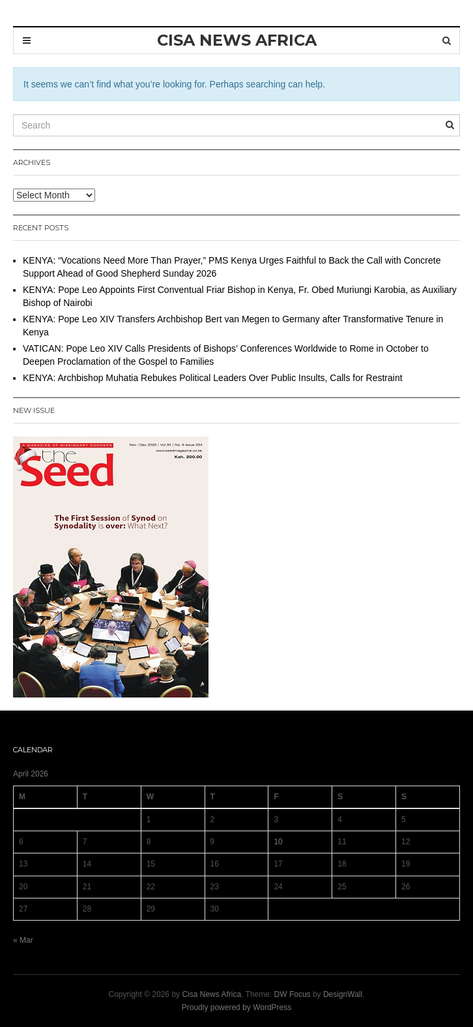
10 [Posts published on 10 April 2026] (278, 841)
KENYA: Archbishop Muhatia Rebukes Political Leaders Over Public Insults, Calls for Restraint (213, 378)
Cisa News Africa (211, 994)
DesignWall (342, 994)
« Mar (23, 940)
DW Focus (292, 994)
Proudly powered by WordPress (237, 1007)
